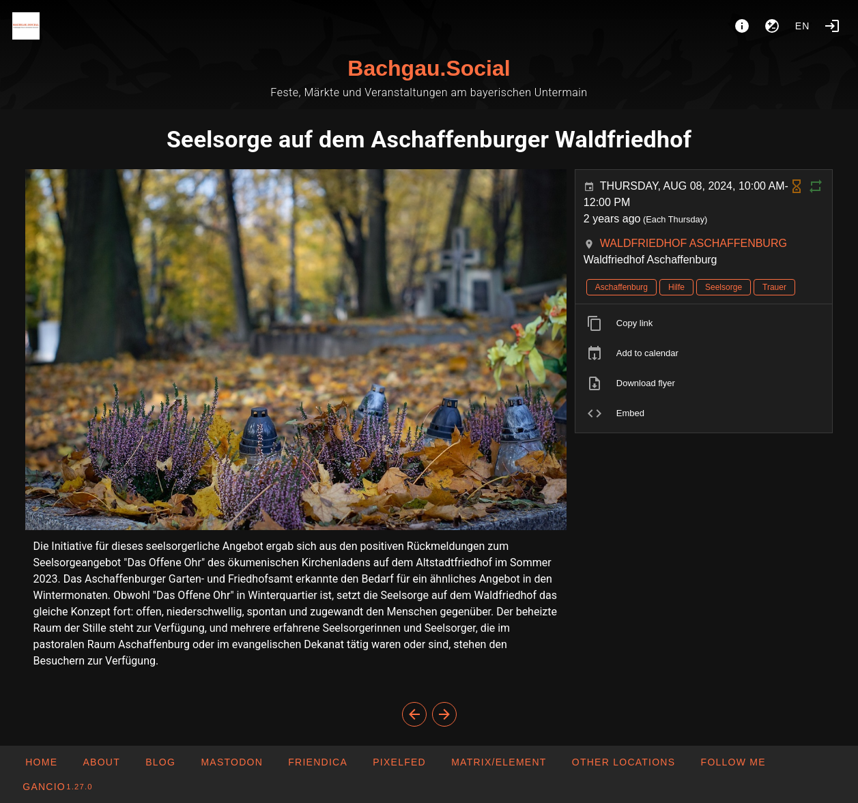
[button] (623, 762)
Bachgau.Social (428, 68)
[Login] (832, 26)
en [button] (802, 25)
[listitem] (704, 323)
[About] (742, 26)
